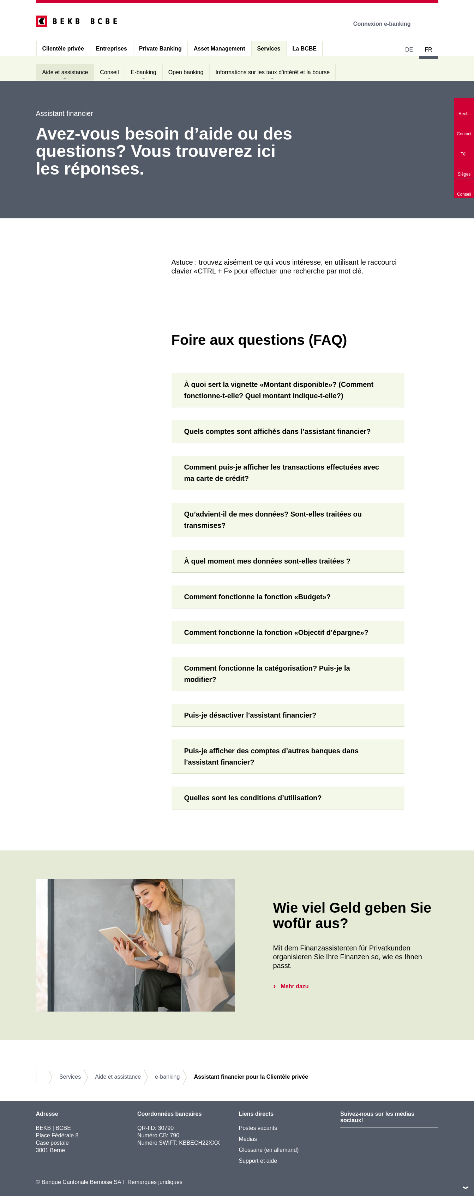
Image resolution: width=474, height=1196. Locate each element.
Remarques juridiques (154, 1182)
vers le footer (465, 1187)
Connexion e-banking (387, 24)
